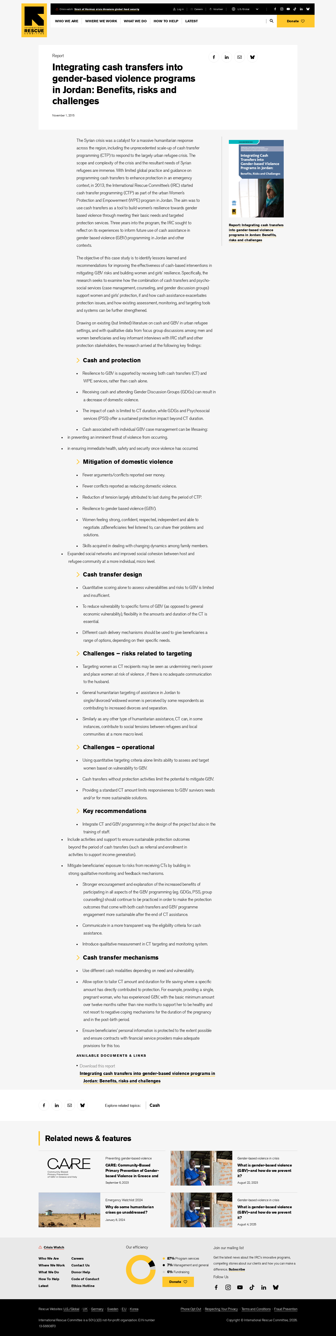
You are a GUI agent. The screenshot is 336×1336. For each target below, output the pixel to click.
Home (34, 20)
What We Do (135, 21)
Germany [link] (97, 1309)
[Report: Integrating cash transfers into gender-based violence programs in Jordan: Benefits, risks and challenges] (256, 191)
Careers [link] (198, 9)
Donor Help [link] (80, 1272)
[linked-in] (301, 8)
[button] (296, 21)
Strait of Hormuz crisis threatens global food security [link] (106, 9)
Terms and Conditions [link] (256, 1309)
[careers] (196, 9)
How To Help (166, 21)
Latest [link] (43, 1286)
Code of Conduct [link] (85, 1279)
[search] (271, 21)
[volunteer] (216, 9)
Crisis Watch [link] (54, 1247)
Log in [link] (180, 9)
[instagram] (281, 8)
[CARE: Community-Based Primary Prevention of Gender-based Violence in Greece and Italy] (102, 1168)
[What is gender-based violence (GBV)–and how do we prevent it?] (234, 1168)
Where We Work (101, 21)
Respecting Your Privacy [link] (221, 1309)
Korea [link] (134, 1309)
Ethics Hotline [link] (82, 1286)
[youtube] (288, 8)
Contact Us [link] (80, 1265)
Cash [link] (155, 1105)
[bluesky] (307, 8)
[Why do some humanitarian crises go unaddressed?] (102, 1209)
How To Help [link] (49, 1279)
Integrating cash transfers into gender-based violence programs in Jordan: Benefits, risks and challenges (123, 83)
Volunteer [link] (218, 9)
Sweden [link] (112, 1309)
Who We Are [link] (49, 1258)
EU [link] (124, 1309)
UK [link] (85, 1309)
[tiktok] (294, 8)
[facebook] (275, 8)
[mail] (239, 57)
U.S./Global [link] (71, 1309)
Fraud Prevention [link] (285, 1309)
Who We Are (66, 21)
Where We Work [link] (51, 1265)
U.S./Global (243, 9)
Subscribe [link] (237, 1269)
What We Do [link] (49, 1272)
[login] (178, 9)
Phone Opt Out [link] (191, 1309)
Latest (191, 21)
